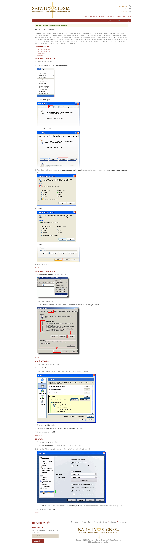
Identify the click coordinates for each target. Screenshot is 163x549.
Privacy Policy (86, 522)
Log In (128, 21)
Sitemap (113, 522)
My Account (103, 21)
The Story (92, 17)
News (124, 17)
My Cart (117, 21)
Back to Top (38, 268)
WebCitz (105, 542)
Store (129, 17)
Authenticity (101, 17)
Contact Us (124, 9)
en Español (124, 12)
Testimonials (110, 17)
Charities (118, 17)
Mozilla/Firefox (41, 53)
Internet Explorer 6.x (43, 51)
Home (85, 17)
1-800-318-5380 (122, 6)
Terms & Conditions (100, 522)
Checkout (122, 21)
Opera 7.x (40, 55)
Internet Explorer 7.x (43, 49)
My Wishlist (110, 21)
